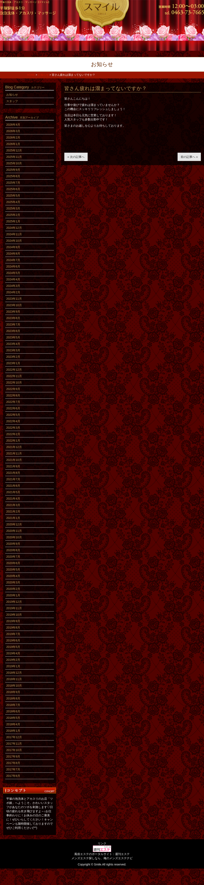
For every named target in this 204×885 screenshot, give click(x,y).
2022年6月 (13, 408)
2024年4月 (13, 279)
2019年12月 (14, 601)
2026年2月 (13, 137)
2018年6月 (13, 711)
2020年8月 (13, 550)
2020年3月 (13, 582)
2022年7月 (13, 402)
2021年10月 (14, 460)
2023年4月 (13, 343)
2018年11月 (14, 679)
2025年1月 (13, 221)
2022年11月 (14, 376)
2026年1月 (13, 144)
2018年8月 (13, 698)
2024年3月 (13, 285)
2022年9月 (13, 389)
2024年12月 (14, 227)
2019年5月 (13, 647)
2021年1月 (13, 518)
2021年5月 (13, 492)
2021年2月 (13, 511)
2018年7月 (13, 705)
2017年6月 (13, 775)
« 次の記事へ (76, 156)
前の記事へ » (189, 156)
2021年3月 (13, 505)
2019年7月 (13, 634)
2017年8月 (13, 763)
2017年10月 (14, 750)
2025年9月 (13, 169)
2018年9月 (13, 692)
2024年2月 (13, 292)
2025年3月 (13, 208)
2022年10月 (14, 382)
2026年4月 (13, 124)
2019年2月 (13, 659)
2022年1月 (13, 440)
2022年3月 (13, 427)
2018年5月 (13, 717)
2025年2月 (13, 215)
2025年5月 (13, 195)
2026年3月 (13, 131)
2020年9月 (13, 543)
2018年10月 (14, 685)
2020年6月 (13, 563)
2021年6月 (13, 485)
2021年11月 (14, 453)
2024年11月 (14, 234)
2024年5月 (13, 273)
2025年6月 (13, 189)
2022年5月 (13, 414)
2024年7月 (13, 260)
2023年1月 (13, 363)
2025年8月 (13, 176)
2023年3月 (13, 350)
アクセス (187, 45)
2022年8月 (13, 395)
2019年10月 (14, 614)
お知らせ (12, 94)
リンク (102, 843)
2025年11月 (14, 156)
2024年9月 (13, 247)
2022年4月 (13, 421)
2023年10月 (14, 305)
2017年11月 (14, 743)
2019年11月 (14, 608)
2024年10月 (14, 240)
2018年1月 (13, 730)
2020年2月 (13, 588)
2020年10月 (14, 537)
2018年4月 (13, 724)
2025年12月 (14, 150)
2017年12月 (14, 737)
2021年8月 (13, 472)
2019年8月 (13, 627)
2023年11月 (14, 298)
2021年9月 (13, 466)
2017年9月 (13, 756)
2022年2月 (13, 434)
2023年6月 (13, 331)
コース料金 (51, 45)
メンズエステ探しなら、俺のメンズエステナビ (102, 858)
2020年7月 (13, 556)
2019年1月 (13, 666)
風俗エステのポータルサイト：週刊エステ (102, 854)
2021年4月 (13, 498)
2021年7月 (13, 479)
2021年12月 (14, 447)
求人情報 (153, 45)
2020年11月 (14, 530)
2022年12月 (14, 369)
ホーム (17, 45)
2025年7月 (13, 182)
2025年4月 (13, 202)
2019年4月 (13, 653)
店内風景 (119, 45)
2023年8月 (13, 318)
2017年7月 (13, 769)
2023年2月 (13, 356)
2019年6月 (13, 640)
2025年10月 (14, 163)
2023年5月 (13, 337)
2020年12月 (14, 524)
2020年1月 (13, 595)
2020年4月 (13, 576)
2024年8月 (13, 253)
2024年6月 (13, 266)
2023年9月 (13, 311)
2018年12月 (14, 672)
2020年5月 (13, 569)
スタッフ (85, 45)
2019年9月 (13, 621)
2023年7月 (13, 324)
